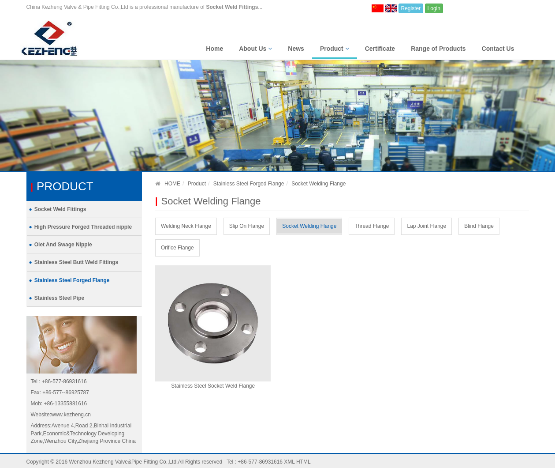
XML (289, 462)
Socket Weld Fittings (60, 209)
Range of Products (438, 48)
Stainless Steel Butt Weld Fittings (76, 262)
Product (334, 48)
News (296, 48)
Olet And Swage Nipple (63, 245)
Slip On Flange (246, 226)
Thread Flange (371, 226)
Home (214, 48)
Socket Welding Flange (309, 226)
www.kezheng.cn (71, 414)
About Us (255, 48)
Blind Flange (479, 226)
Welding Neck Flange (186, 226)
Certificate (380, 48)
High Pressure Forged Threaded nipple (83, 227)
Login (434, 8)
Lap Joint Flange (426, 226)
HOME (172, 184)
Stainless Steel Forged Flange (72, 280)
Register (411, 8)
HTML (303, 462)
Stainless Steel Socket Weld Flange (213, 386)
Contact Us (498, 48)
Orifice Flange (177, 248)
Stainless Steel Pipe (59, 298)
